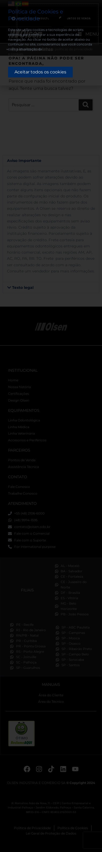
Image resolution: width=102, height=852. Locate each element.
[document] (51, 426)
